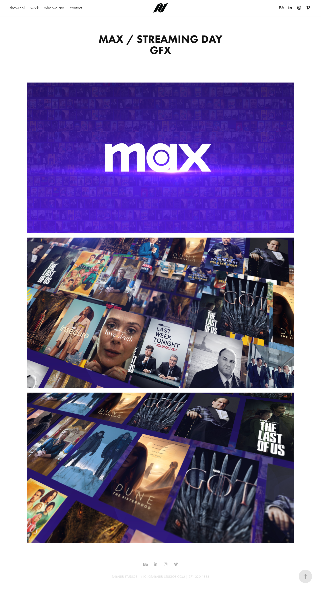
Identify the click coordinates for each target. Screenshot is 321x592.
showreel (17, 7)
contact (76, 7)
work (34, 7)
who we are (54, 7)
